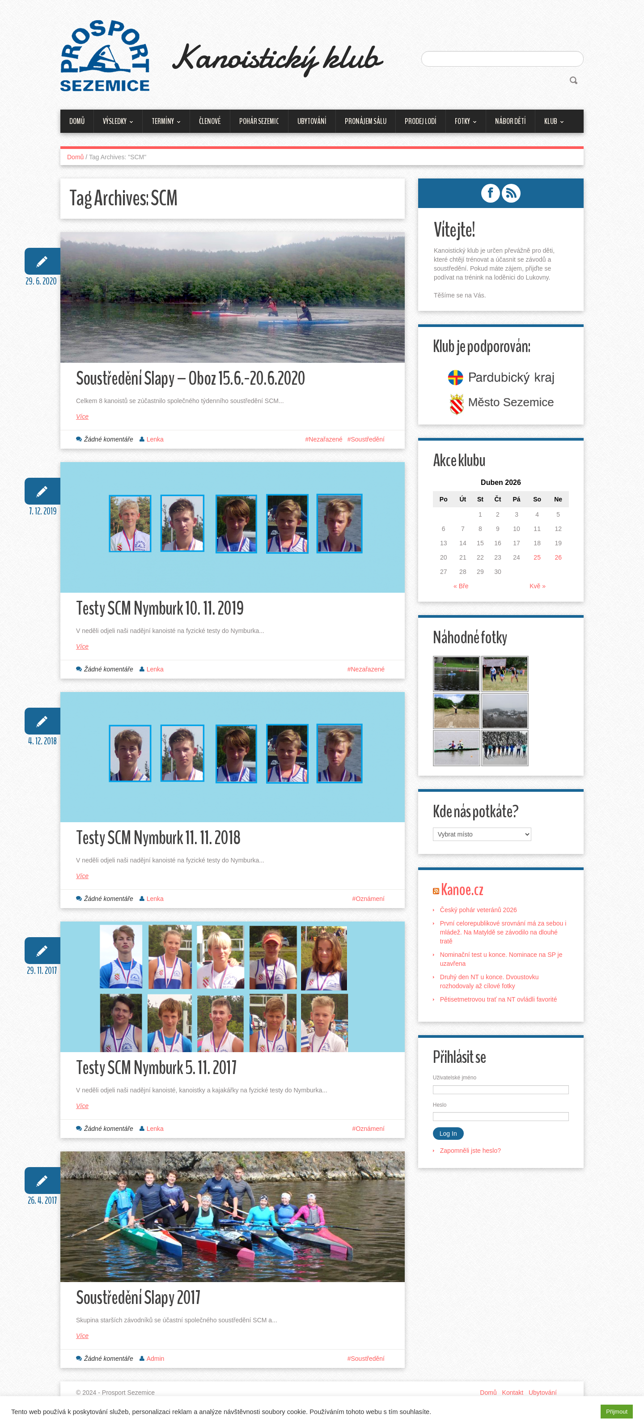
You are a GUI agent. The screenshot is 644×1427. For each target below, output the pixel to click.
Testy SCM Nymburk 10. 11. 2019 (163, 610)
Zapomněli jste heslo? (471, 1152)
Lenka (155, 440)
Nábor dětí (510, 121)
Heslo (441, 1107)
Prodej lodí (420, 121)
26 (557, 557)
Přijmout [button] (616, 1411)
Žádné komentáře (108, 440)
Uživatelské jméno (455, 1080)
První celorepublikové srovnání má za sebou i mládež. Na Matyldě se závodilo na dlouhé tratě (504, 934)
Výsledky (113, 124)
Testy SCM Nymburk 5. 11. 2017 (159, 1073)
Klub (549, 124)
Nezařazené (326, 440)
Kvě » (537, 586)
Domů (77, 121)
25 (536, 557)
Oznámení (370, 903)
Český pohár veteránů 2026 (479, 911)
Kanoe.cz (463, 891)
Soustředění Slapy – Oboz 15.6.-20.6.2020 (195, 379)
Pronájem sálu (365, 121)
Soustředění (368, 440)
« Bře (461, 586)
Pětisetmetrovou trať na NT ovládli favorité (499, 1001)
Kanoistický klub (280, 56)
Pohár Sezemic (259, 121)
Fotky (461, 124)
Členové (210, 121)
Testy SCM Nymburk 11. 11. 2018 (161, 842)
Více (82, 417)
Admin (156, 1365)
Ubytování (311, 121)
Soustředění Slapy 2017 (140, 1304)
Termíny (162, 124)
